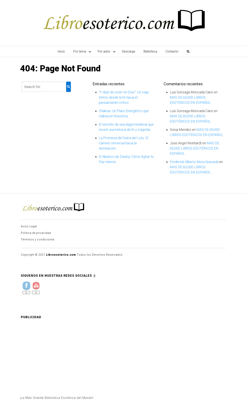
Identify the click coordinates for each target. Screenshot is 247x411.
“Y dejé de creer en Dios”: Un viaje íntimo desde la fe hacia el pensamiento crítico (124, 97)
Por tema (79, 51)
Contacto (172, 51)
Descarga (128, 51)
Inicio (61, 51)
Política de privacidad (36, 232)
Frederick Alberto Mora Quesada (194, 162)
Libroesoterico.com (61, 254)
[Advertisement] (123, 349)
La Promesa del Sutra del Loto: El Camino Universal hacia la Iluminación (123, 143)
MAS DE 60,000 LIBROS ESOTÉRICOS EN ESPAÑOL (194, 148)
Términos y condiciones (38, 239)
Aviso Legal (29, 226)
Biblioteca (150, 51)
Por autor (104, 51)
